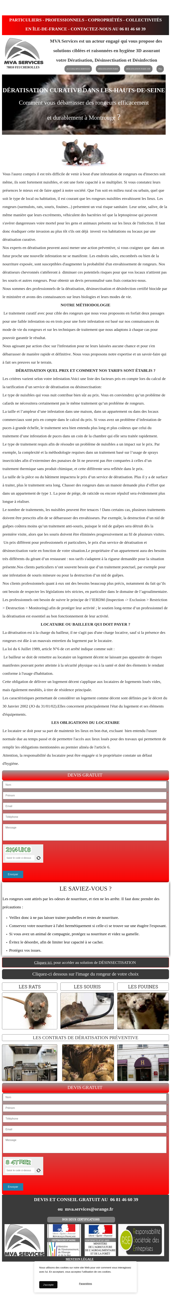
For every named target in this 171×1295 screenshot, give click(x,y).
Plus (160, 69)
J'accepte (48, 1284)
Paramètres (85, 1284)
